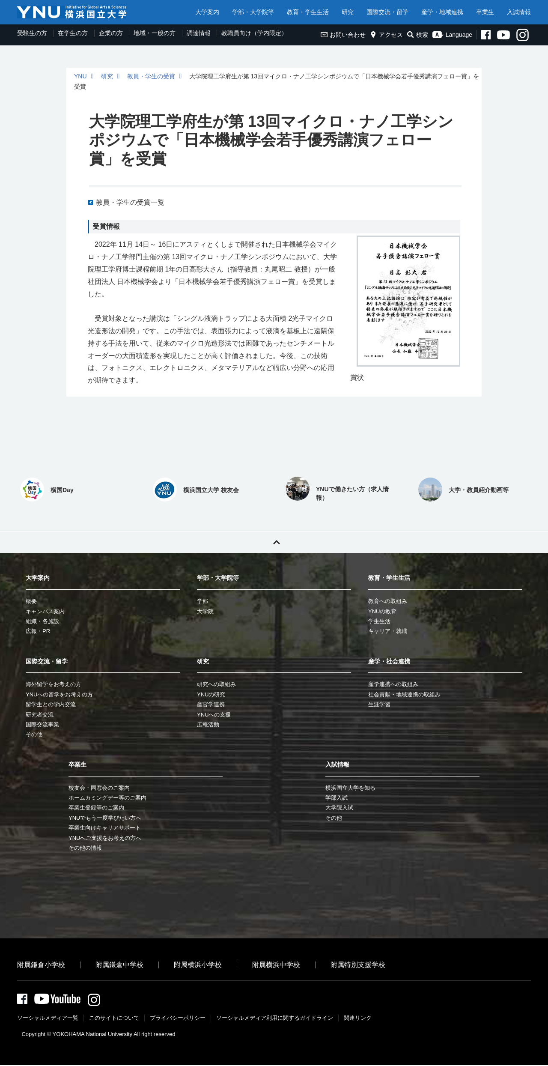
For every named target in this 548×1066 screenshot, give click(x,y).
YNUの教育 (382, 611)
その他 (34, 734)
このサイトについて (114, 1019)
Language (452, 34)
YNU (80, 76)
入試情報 (519, 12)
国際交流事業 (42, 724)
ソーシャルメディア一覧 (47, 1019)
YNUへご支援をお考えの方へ (104, 838)
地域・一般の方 (155, 33)
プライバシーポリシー (178, 1019)
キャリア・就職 (387, 631)
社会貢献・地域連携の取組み (404, 694)
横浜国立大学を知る (350, 788)
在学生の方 (73, 33)
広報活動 (208, 724)
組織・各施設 (42, 621)
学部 (202, 601)
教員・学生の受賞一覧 (130, 202)
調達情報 (199, 33)
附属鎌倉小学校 (41, 964)
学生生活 (379, 621)
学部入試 (336, 797)
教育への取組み (387, 601)
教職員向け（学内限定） (254, 33)
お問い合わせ (343, 34)
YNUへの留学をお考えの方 (59, 694)
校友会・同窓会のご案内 (99, 788)
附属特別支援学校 (358, 964)
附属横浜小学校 (198, 964)
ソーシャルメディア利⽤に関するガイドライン (274, 1019)
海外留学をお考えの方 (53, 684)
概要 (31, 601)
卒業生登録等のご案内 (96, 807)
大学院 (205, 611)
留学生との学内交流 (51, 704)
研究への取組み (216, 684)
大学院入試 (339, 807)
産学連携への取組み (393, 684)
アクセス (386, 34)
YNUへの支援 (214, 714)
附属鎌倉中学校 (119, 964)
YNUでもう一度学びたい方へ (104, 818)
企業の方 (111, 33)
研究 (348, 12)
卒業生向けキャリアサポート (104, 827)
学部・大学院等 (253, 12)
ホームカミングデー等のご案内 (107, 797)
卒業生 (485, 12)
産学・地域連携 (442, 12)
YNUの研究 (211, 694)
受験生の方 (32, 33)
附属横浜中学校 (276, 964)
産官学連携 (211, 704)
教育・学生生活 (308, 12)
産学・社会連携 (389, 661)
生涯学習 (379, 704)
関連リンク (358, 1019)
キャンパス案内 (45, 611)
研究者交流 (40, 714)
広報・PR (38, 631)
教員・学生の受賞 (151, 76)
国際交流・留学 (387, 12)
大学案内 (207, 12)
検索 (417, 34)
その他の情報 (85, 848)
